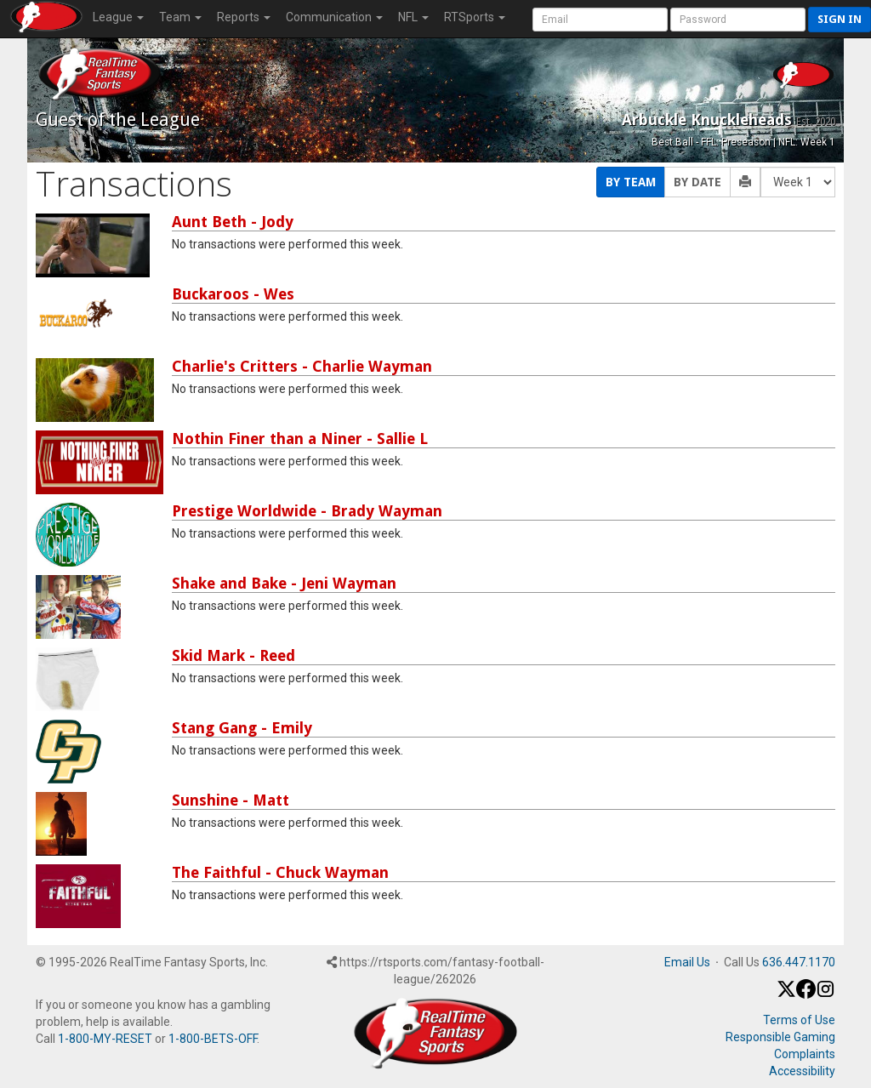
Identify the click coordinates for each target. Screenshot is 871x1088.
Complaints (804, 1054)
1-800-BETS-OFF (212, 1038)
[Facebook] (806, 994)
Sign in (839, 19)
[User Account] (600, 19)
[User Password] (738, 19)
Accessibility (802, 1071)
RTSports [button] (474, 17)
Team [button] (180, 17)
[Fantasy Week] (797, 182)
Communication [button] (334, 17)
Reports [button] (243, 17)
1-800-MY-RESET (105, 1038)
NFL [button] (413, 17)
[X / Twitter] (786, 994)
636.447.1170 (798, 962)
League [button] (118, 17)
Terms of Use (799, 1020)
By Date (697, 182)
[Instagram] (825, 994)
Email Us (687, 962)
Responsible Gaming (780, 1037)
